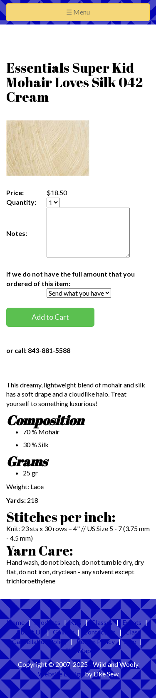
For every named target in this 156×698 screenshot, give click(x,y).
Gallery (63, 632)
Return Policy (96, 641)
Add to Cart (50, 316)
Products (47, 622)
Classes (102, 622)
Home (16, 622)
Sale (130, 641)
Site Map (78, 650)
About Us (29, 632)
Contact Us (99, 632)
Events (131, 622)
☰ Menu (91, 11)
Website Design (61, 674)
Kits (76, 622)
